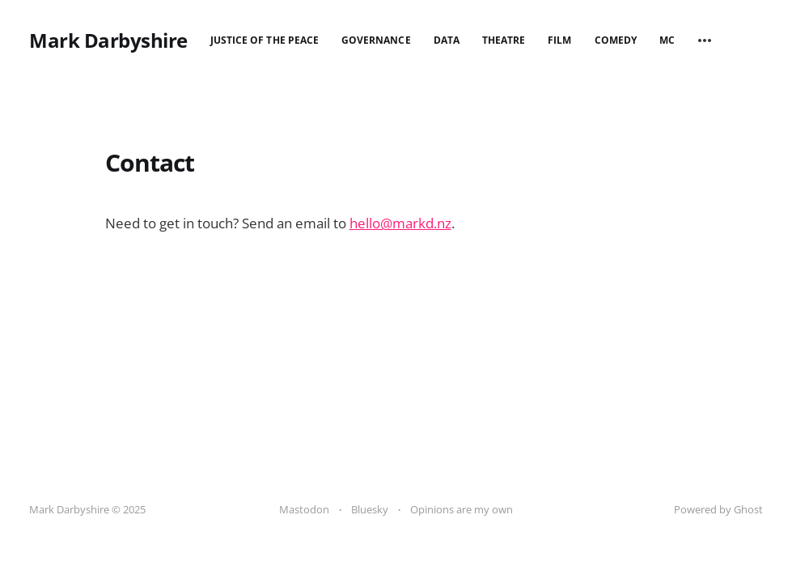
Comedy (616, 40)
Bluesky (369, 509)
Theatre (503, 40)
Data (447, 40)
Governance (376, 40)
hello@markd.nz (400, 223)
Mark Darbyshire (108, 40)
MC (667, 40)
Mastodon (304, 509)
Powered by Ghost (718, 509)
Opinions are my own (461, 509)
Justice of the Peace (264, 40)
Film (559, 40)
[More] (704, 40)
